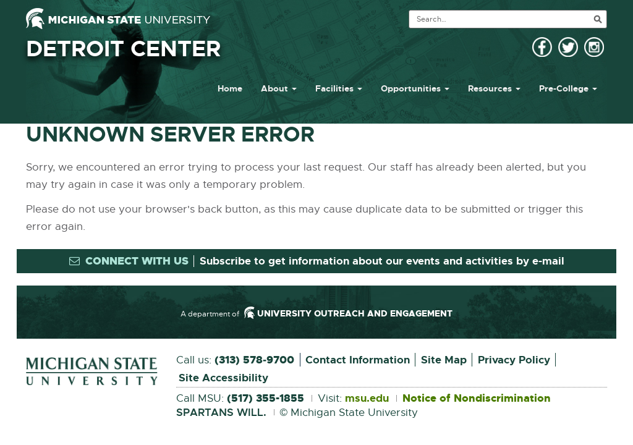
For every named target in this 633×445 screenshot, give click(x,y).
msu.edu (367, 398)
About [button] (279, 88)
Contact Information (357, 360)
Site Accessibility (223, 377)
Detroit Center (123, 49)
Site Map (444, 360)
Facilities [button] (338, 88)
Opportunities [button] (415, 88)
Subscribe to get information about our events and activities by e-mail (382, 261)
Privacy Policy (514, 360)
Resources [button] (494, 88)
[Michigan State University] (118, 18)
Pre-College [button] (568, 88)
